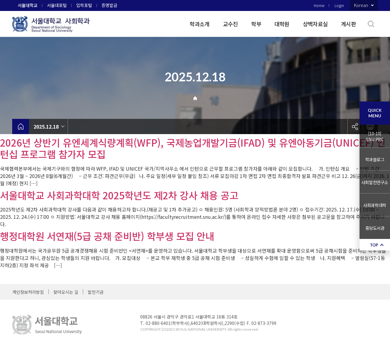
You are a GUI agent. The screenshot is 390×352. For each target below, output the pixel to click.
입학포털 (84, 5)
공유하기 (355, 126)
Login (339, 5)
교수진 (230, 24)
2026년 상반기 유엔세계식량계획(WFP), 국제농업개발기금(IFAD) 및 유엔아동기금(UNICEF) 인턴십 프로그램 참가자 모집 (192, 148)
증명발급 (109, 5)
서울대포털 (57, 5)
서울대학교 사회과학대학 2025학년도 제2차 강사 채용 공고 (119, 195)
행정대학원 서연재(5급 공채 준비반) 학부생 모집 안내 (107, 236)
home (20, 126)
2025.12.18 (46, 126)
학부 (256, 24)
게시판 (348, 24)
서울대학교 (27, 5)
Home (319, 5)
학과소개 (199, 24)
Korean (361, 5)
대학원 (282, 24)
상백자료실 (315, 24)
